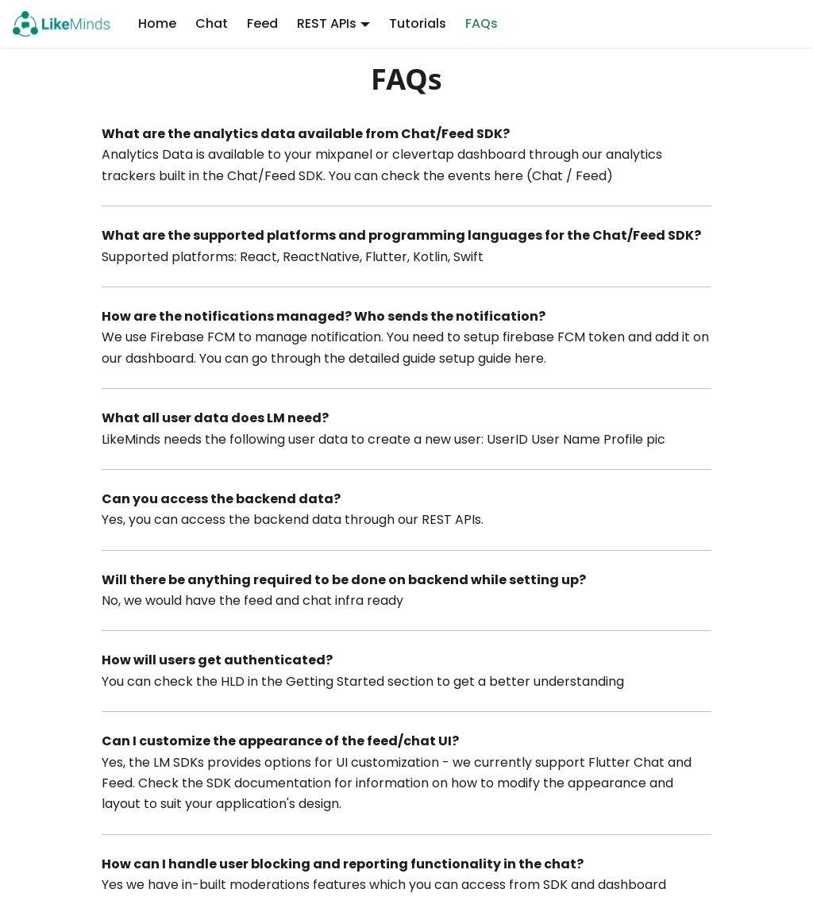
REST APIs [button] (326, 23)
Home (157, 23)
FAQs (481, 23)
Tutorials (417, 23)
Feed (262, 23)
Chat (211, 23)
